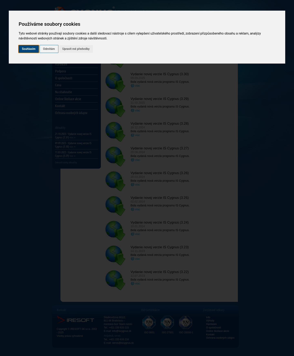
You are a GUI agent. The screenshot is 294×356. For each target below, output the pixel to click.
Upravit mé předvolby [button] (76, 48)
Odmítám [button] (49, 48)
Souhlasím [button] (29, 48)
